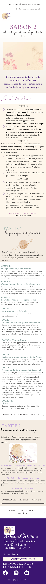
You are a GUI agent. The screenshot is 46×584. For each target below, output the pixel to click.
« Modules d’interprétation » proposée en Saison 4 (20, 393)
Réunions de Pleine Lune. (29, 207)
